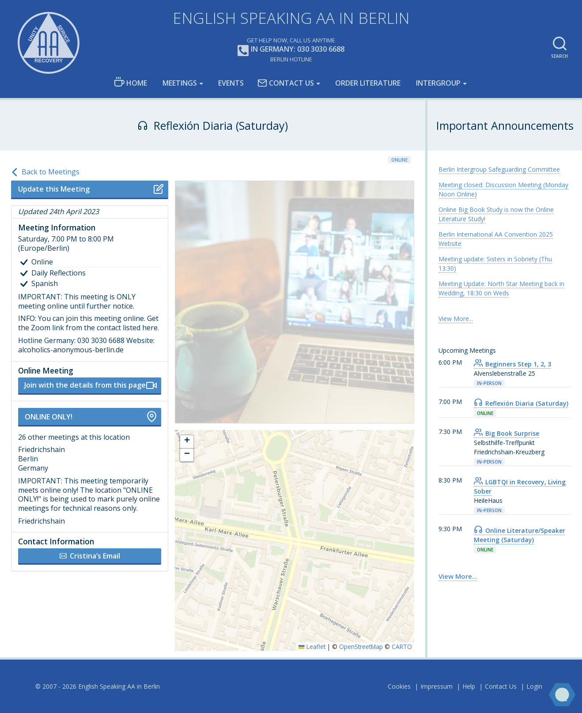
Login (534, 686)
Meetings (180, 83)
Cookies (399, 686)
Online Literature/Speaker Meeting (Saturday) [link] (519, 535)
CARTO (402, 646)
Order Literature (368, 83)
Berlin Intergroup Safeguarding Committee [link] (499, 169)
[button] (186, 442)
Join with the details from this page (90, 385)
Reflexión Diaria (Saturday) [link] (521, 403)
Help (468, 686)
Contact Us (285, 83)
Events (231, 83)
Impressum (436, 686)
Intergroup (438, 83)
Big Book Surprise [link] (506, 433)
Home (130, 82)
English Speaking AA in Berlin (291, 18)
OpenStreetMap (361, 646)
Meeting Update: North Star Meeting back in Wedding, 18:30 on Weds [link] (501, 288)
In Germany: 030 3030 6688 (291, 49)
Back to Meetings (45, 172)
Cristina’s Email (90, 556)
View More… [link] (457, 576)
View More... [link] (455, 318)
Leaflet (312, 646)
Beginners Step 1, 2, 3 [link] (512, 364)
